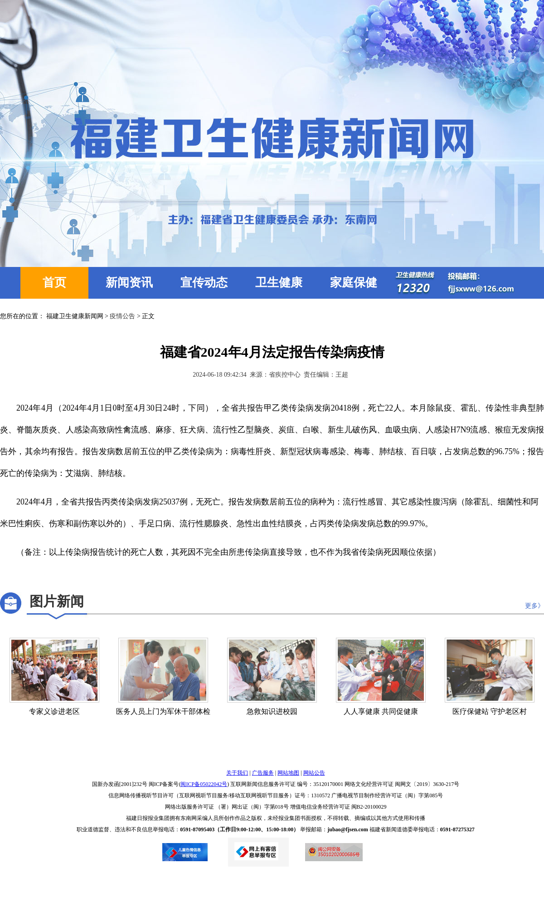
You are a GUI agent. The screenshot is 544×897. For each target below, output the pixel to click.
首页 (54, 282)
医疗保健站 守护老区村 (489, 711)
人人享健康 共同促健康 (381, 711)
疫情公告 (122, 316)
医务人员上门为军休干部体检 (163, 711)
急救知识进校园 (272, 711)
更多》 (534, 605)
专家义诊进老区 (54, 711)
